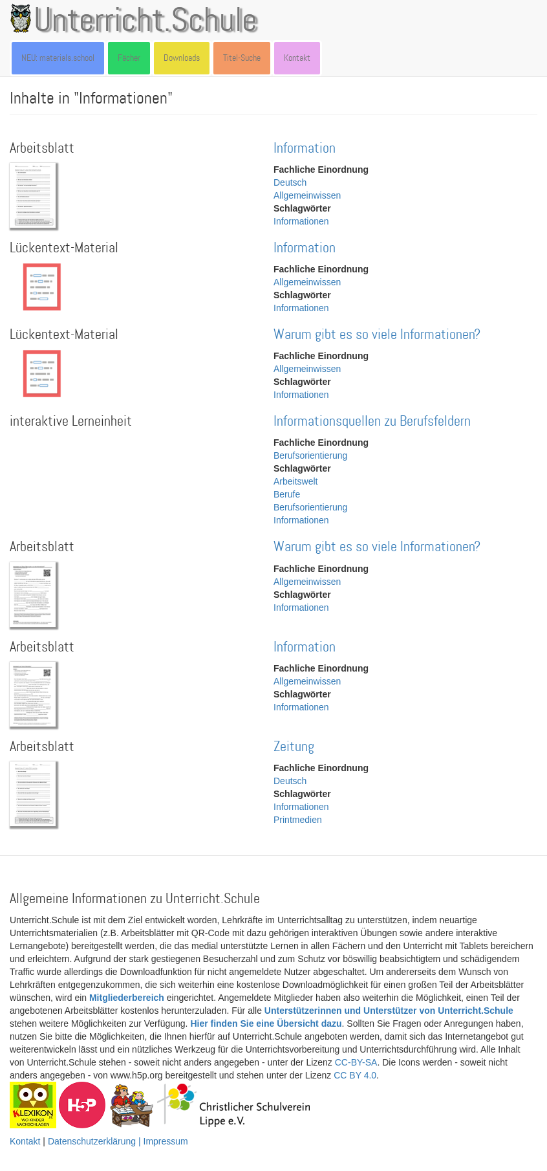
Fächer (129, 57)
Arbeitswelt (295, 481)
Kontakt (297, 57)
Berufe (287, 494)
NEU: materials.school (57, 57)
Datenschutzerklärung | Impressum (118, 1141)
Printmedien (298, 820)
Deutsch (290, 182)
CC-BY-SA (356, 1062)
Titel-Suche (242, 57)
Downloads (182, 57)
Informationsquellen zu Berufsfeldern (372, 421)
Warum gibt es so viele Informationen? (377, 335)
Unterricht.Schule (145, 21)
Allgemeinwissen (307, 195)
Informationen (301, 221)
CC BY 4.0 (355, 1075)
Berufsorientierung (310, 455)
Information (305, 148)
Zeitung (294, 747)
